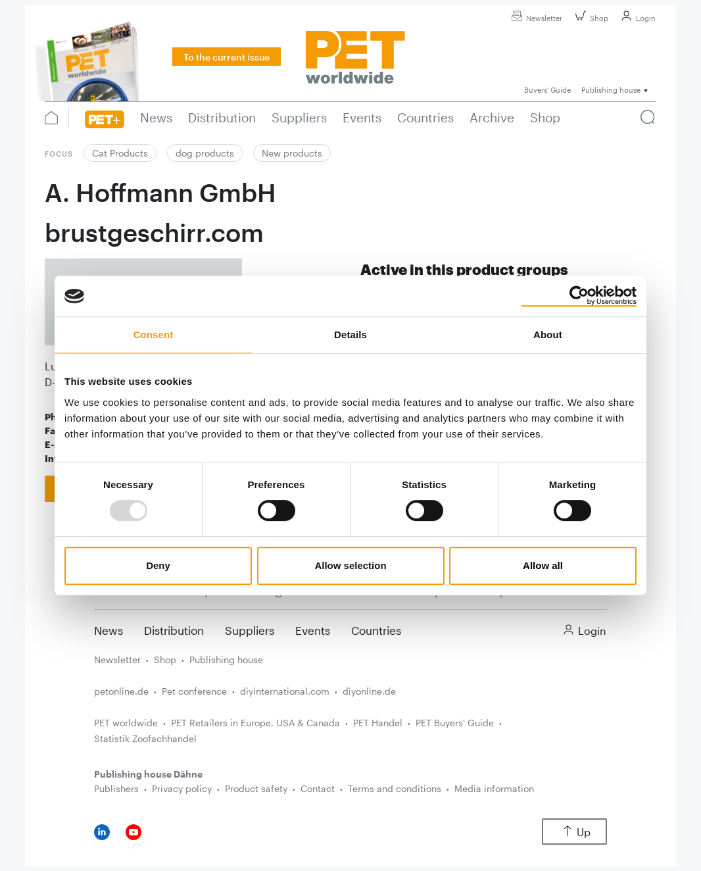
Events (312, 630)
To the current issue (226, 56)
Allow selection (350, 565)
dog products (205, 153)
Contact (318, 788)
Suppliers (249, 630)
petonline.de (121, 691)
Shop (589, 18)
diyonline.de (369, 691)
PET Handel (377, 722)
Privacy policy (182, 788)
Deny (158, 565)
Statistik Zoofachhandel (145, 738)
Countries (376, 630)
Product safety (256, 788)
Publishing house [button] (611, 90)
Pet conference (194, 691)
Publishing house (226, 659)
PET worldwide (126, 722)
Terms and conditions (394, 788)
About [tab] (547, 334)
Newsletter (535, 18)
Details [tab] (350, 334)
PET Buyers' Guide (455, 722)
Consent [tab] (153, 334)
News (108, 630)
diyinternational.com (284, 691)
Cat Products (120, 153)
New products (292, 153)
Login (636, 18)
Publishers (116, 788)
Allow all (543, 565)
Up (574, 832)
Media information (494, 788)
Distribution (174, 630)
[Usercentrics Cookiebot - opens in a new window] (579, 296)
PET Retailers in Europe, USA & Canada (255, 722)
